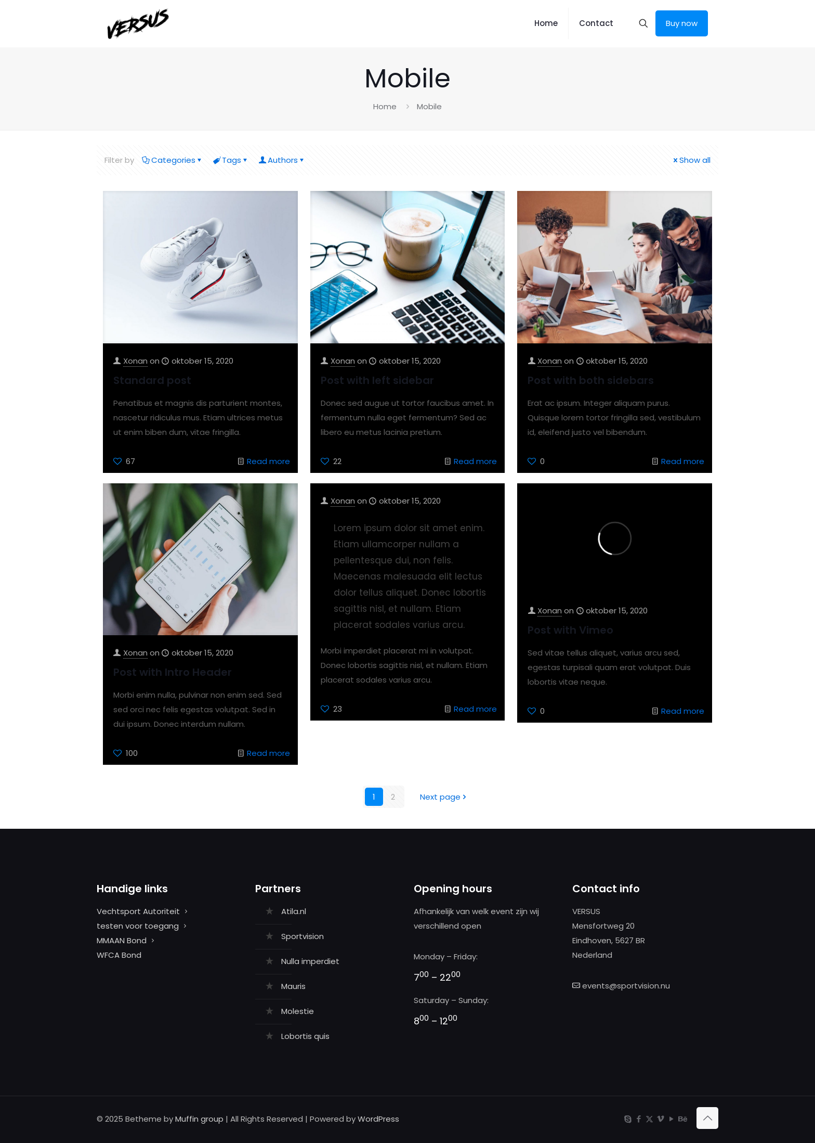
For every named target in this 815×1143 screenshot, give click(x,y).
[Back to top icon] (707, 1118)
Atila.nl (293, 911)
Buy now (682, 23)
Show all (691, 160)
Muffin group (199, 1118)
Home (385, 106)
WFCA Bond (119, 954)
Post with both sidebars (591, 380)
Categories (172, 160)
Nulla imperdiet (310, 961)
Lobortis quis (305, 1036)
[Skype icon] (628, 1118)
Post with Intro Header (172, 672)
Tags (231, 160)
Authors (282, 160)
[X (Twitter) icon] (649, 1118)
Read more (268, 461)
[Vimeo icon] (660, 1118)
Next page (444, 796)
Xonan (135, 360)
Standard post (152, 380)
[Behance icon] (682, 1118)
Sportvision (302, 936)
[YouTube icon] (671, 1118)
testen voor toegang (138, 925)
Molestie (297, 1011)
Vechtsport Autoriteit (138, 911)
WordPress (378, 1118)
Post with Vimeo (570, 630)
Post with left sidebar (377, 380)
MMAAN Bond (122, 940)
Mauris (293, 986)
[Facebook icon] (638, 1118)
